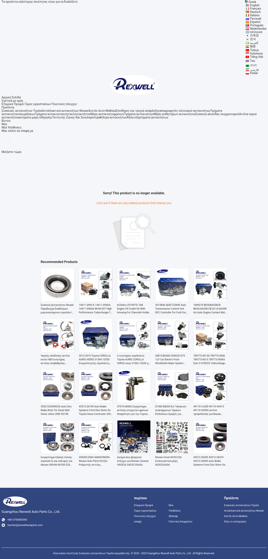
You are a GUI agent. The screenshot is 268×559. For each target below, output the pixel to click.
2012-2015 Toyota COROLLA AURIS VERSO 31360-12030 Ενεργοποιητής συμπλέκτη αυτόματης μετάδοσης (95, 359)
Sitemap (173, 516)
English (254, 5)
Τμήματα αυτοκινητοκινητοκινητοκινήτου (62, 114)
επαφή (138, 521)
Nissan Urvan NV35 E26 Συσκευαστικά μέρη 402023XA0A (168, 461)
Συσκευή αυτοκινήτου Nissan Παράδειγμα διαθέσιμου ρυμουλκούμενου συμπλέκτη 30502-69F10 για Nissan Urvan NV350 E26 (57, 309)
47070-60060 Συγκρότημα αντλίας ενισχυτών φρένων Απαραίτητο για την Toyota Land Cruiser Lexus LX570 (132, 410)
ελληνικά (256, 32)
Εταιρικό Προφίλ (13, 104)
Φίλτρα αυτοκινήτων (113, 117)
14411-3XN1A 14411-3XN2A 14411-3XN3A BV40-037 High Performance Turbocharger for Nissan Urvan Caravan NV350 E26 (96, 309)
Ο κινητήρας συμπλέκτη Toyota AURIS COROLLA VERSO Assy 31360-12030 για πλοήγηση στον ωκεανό (133, 359)
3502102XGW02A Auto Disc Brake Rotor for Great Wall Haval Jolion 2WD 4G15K (56, 410)
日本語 (254, 35)
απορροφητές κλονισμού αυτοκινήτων (185, 110)
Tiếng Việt (256, 56)
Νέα (4, 127)
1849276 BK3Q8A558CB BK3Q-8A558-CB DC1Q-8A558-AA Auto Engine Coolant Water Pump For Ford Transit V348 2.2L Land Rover (210, 309)
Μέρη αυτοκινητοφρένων (107, 114)
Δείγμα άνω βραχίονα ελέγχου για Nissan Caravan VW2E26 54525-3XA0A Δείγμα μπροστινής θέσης (133, 461)
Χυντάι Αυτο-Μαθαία (102, 110)
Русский (255, 18)
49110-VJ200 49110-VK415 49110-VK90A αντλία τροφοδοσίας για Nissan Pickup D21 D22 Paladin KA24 (209, 410)
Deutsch (255, 12)
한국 (253, 39)
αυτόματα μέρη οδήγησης (35, 117)
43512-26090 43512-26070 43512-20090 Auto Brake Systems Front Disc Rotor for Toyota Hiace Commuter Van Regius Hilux (209, 461)
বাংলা (253, 65)
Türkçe (254, 50)
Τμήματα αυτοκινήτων (139, 114)
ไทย (252, 60)
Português (256, 25)
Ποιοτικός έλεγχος (64, 104)
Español (255, 22)
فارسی (254, 69)
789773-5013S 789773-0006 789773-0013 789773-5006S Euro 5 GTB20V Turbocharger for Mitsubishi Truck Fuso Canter (209, 359)
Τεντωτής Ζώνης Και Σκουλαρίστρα (76, 117)
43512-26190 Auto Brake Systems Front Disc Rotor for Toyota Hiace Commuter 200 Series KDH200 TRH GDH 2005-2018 (95, 410)
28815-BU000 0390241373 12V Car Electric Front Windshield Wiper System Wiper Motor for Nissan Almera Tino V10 (170, 359)
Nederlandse (258, 28)
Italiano (255, 15)
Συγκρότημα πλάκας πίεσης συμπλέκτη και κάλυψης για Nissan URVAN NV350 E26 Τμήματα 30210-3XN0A (56, 461)
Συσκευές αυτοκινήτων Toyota (22, 110)
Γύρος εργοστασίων (38, 104)
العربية (254, 42)
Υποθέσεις (15, 127)
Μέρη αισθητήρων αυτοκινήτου (174, 114)
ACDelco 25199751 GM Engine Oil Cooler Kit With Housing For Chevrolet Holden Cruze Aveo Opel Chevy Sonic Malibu (133, 309)
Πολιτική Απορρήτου (180, 521)
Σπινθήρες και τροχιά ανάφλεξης (138, 110)
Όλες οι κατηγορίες (235, 521)
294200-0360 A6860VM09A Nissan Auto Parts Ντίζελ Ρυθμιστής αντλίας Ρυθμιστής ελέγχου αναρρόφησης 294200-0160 (94, 461)
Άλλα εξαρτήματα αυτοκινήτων (147, 117)
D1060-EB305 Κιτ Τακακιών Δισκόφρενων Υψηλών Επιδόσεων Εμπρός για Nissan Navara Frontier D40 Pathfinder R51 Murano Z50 (170, 410)
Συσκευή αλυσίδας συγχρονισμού (217, 114)
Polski (254, 73)
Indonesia (256, 53)
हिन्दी (252, 46)
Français (255, 8)
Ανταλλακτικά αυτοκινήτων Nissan (65, 110)
